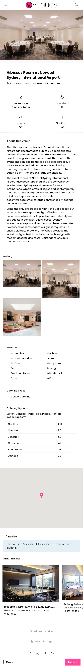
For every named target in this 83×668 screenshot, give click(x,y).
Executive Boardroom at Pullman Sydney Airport (29, 607)
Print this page (41, 641)
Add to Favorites (42, 631)
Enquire (72, 662)
